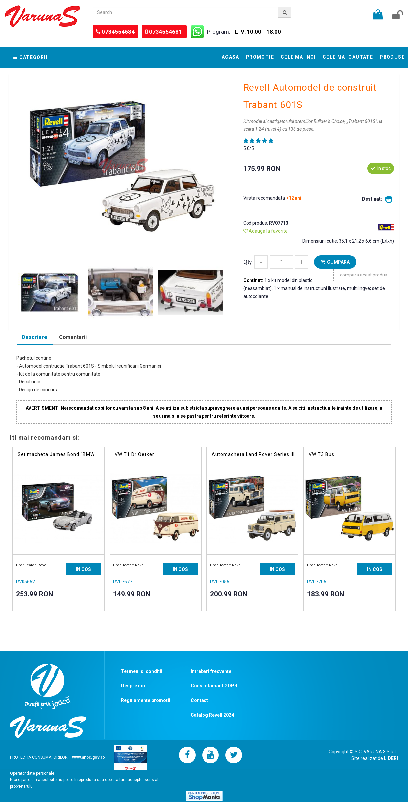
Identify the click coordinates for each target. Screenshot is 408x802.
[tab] (35, 338)
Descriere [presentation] (34, 337)
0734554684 (118, 31)
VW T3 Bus (321, 454)
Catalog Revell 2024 (212, 715)
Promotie (260, 57)
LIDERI (391, 758)
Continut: (253, 280)
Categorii (30, 57)
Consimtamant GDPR (214, 685)
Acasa (230, 57)
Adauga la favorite (265, 231)
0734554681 (166, 31)
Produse (392, 57)
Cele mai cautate (348, 57)
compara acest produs (363, 274)
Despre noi (133, 685)
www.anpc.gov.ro (88, 757)
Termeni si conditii (141, 671)
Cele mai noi (298, 57)
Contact (199, 700)
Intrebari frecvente (211, 671)
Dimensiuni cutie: (320, 241)
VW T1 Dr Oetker (134, 454)
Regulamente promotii (145, 700)
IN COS (83, 569)
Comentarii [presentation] (73, 337)
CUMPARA (335, 262)
